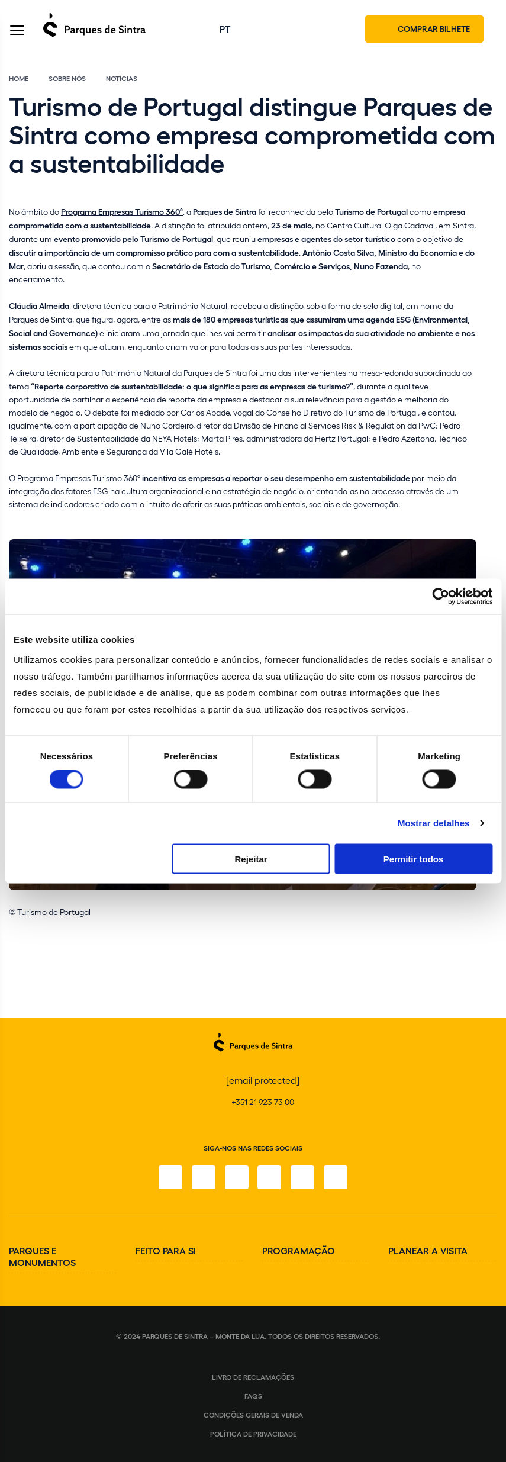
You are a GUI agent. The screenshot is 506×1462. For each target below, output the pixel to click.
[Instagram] (203, 1177)
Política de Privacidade (253, 1433)
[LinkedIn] (336, 1177)
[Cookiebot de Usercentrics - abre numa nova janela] (440, 597)
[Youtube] (303, 1177)
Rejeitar (251, 859)
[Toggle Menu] (17, 31)
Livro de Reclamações (253, 1377)
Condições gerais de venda (253, 1415)
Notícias (121, 78)
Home (18, 78)
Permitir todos (413, 859)
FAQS (253, 1396)
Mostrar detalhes (434, 823)
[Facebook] (170, 1177)
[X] (237, 1177)
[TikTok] (270, 1177)
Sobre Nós (67, 78)
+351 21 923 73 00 (262, 1102)
